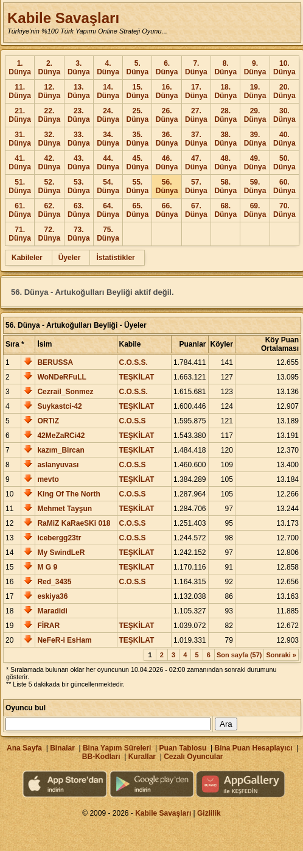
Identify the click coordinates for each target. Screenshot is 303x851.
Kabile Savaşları (63, 18)
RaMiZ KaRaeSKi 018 (73, 523)
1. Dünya (20, 67)
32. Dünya (49, 138)
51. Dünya (20, 186)
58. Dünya (225, 186)
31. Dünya (20, 138)
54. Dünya (108, 186)
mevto (47, 479)
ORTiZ (48, 421)
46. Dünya (167, 162)
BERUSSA (55, 362)
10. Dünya (284, 67)
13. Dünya (79, 91)
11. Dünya (20, 91)
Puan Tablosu (183, 748)
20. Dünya (284, 91)
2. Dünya (49, 67)
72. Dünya (49, 233)
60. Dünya (284, 186)
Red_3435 (54, 581)
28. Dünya (225, 115)
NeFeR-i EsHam (64, 640)
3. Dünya (79, 67)
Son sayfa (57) (239, 655)
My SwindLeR (61, 552)
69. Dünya (255, 210)
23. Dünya (79, 115)
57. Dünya (196, 186)
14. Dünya (108, 91)
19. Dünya (255, 91)
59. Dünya (255, 186)
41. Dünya (20, 162)
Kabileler (27, 257)
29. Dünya (255, 115)
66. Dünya (167, 210)
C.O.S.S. (133, 362)
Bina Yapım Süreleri (117, 748)
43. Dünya (79, 162)
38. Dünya (225, 138)
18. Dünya (225, 91)
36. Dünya (167, 138)
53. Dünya (79, 186)
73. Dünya (79, 233)
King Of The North (68, 494)
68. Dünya (225, 210)
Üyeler (69, 257)
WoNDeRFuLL (61, 377)
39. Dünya (255, 138)
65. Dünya (137, 210)
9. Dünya (255, 67)
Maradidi (52, 611)
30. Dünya (284, 115)
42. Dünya (49, 162)
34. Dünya (108, 138)
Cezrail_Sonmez (65, 391)
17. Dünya (196, 91)
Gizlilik (209, 813)
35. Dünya (137, 138)
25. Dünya (137, 115)
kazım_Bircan (60, 450)
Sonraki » (281, 655)
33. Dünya (79, 138)
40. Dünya (284, 138)
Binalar (62, 748)
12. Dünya (49, 91)
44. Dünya (108, 162)
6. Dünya (167, 67)
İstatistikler (115, 257)
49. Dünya (255, 162)
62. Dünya (49, 210)
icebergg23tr (59, 538)
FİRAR (48, 625)
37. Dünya (196, 138)
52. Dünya (49, 186)
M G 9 (47, 567)
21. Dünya (20, 115)
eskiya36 (52, 596)
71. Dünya (20, 233)
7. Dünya (196, 67)
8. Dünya (225, 67)
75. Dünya (108, 233)
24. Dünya (108, 115)
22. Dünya (49, 115)
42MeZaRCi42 (61, 435)
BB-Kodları (101, 756)
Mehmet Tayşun (64, 508)
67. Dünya (196, 210)
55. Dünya (137, 186)
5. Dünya (137, 67)
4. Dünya (108, 67)
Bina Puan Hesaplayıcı (254, 748)
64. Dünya (108, 210)
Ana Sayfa (24, 748)
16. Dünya (167, 91)
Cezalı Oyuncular (193, 756)
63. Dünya (79, 210)
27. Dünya (196, 115)
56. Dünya (167, 186)
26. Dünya (167, 115)
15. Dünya (137, 91)
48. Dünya (225, 162)
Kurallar (142, 756)
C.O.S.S (132, 421)
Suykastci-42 (59, 406)
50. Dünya (284, 162)
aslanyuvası (57, 465)
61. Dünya (20, 210)
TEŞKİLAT (137, 377)
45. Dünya (137, 162)
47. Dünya (196, 162)
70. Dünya (284, 210)
